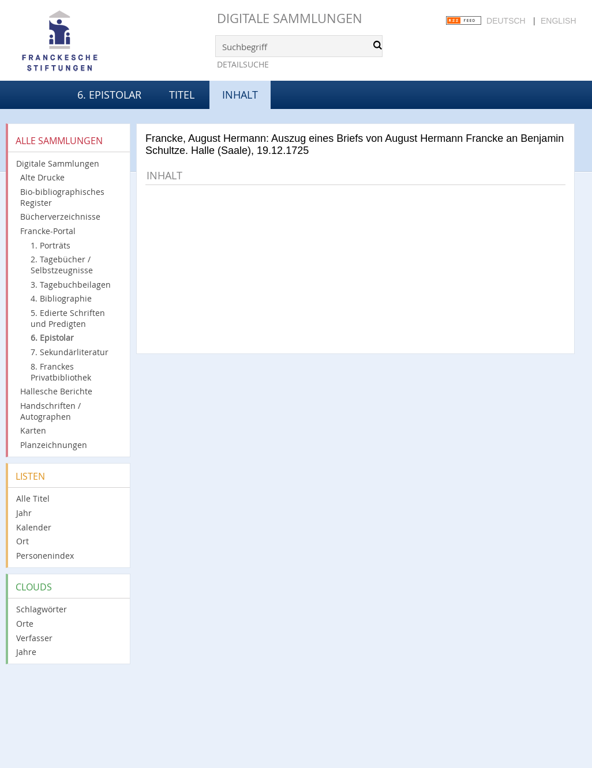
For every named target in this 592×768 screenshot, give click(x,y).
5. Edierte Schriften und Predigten (68, 318)
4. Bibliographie (61, 298)
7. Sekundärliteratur (69, 352)
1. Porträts (50, 245)
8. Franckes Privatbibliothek (61, 372)
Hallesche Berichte (56, 391)
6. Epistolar (109, 94)
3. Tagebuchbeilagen (71, 284)
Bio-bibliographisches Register (62, 197)
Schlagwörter (41, 609)
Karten (33, 430)
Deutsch (506, 20)
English (558, 20)
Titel (181, 94)
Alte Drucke (42, 177)
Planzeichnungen (53, 444)
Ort (22, 541)
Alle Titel (33, 498)
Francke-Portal (48, 230)
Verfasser (34, 638)
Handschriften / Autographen (50, 411)
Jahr (24, 512)
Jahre (26, 651)
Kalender (33, 527)
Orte (24, 623)
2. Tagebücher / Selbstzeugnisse (62, 265)
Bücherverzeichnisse (60, 216)
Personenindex (45, 555)
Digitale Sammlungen (289, 18)
